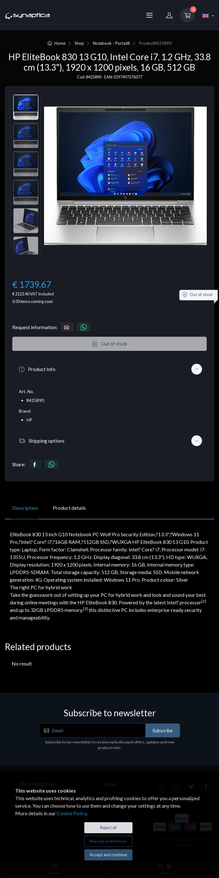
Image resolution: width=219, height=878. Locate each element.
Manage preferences (108, 841)
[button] (109, 369)
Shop (79, 43)
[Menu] (149, 15)
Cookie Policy (72, 813)
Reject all (108, 827)
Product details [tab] (69, 508)
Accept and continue (108, 854)
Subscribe (163, 730)
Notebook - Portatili (111, 43)
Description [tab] (25, 508)
